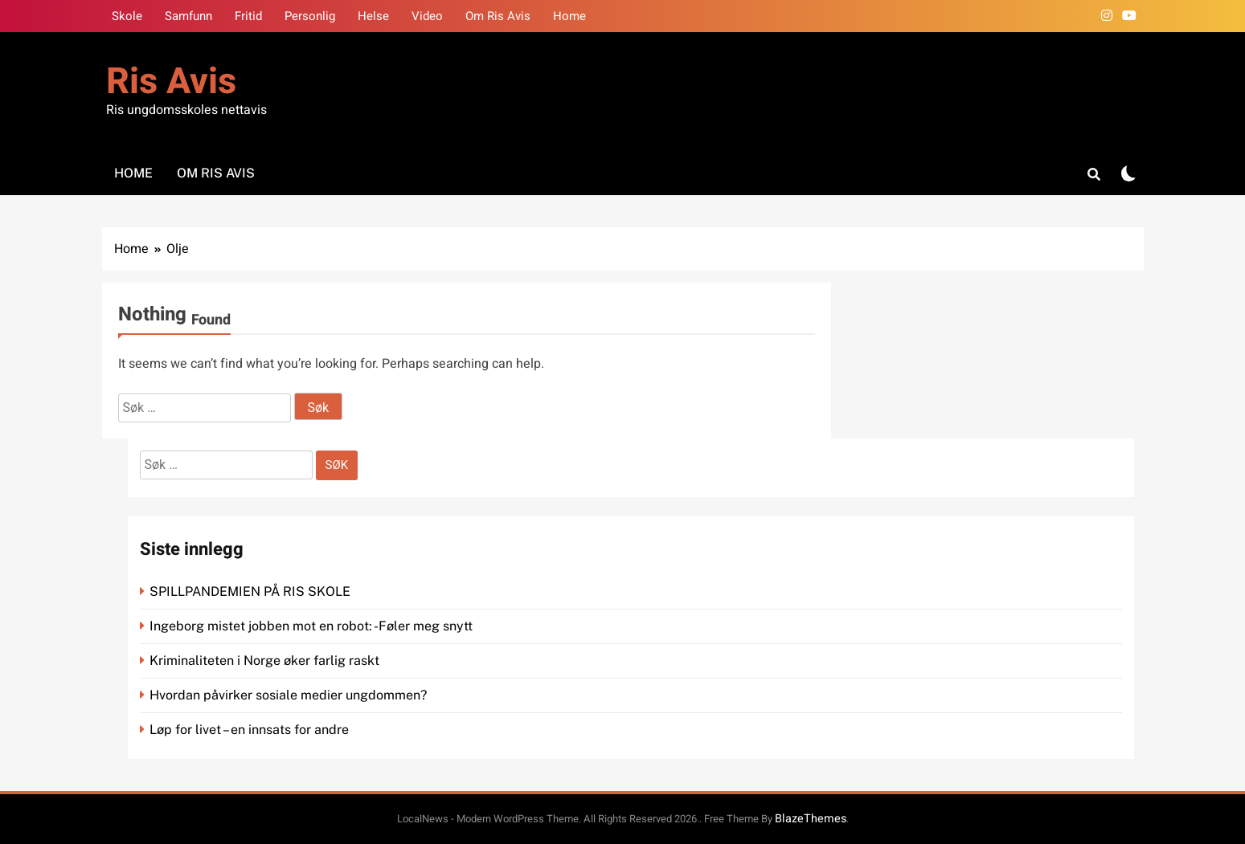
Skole (127, 16)
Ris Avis (171, 81)
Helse (373, 16)
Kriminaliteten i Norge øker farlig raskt (266, 660)
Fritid (248, 16)
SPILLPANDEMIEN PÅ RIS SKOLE (251, 591)
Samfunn (188, 16)
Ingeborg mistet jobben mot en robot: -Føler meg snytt (312, 626)
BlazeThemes (810, 818)
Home (569, 16)
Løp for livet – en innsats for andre (249, 729)
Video (427, 16)
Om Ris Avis (497, 16)
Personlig (310, 16)
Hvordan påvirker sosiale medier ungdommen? (288, 695)
